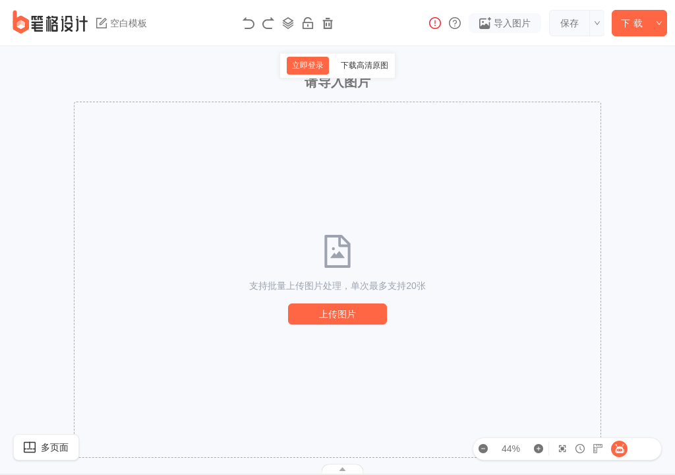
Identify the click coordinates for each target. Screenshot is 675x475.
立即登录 (308, 65)
